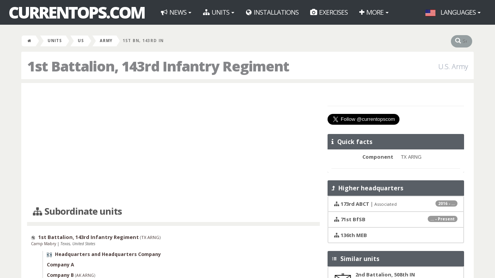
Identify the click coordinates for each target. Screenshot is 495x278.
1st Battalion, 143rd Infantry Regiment (88, 237)
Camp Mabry (44, 243)
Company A (60, 264)
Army (106, 40)
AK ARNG (85, 275)
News (176, 12)
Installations (272, 12)
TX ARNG (150, 237)
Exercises (329, 12)
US (81, 40)
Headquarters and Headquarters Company (108, 254)
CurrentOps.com (77, 12)
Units (218, 12)
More (374, 12)
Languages (453, 12)
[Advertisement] (173, 145)
